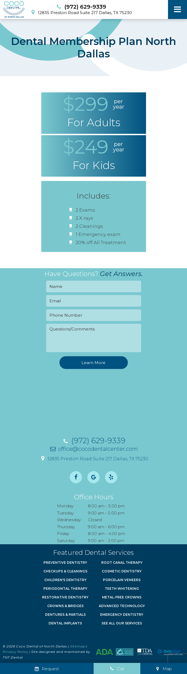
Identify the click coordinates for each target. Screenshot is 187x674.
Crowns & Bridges (65, 606)
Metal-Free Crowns (121, 597)
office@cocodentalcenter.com (93, 449)
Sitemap (77, 646)
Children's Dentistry (65, 580)
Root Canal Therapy (121, 562)
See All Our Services (122, 623)
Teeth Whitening (122, 588)
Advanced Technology (122, 606)
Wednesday (69, 519)
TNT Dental (13, 657)
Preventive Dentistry (65, 562)
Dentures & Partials (65, 615)
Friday (63, 533)
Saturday (66, 540)
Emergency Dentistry (121, 615)
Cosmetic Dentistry (122, 571)
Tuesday (65, 513)
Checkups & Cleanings (65, 571)
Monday (65, 505)
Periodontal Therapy (65, 588)
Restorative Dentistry (65, 597)
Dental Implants (65, 623)
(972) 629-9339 (80, 6)
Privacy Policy (15, 652)
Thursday (66, 526)
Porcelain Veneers (122, 580)
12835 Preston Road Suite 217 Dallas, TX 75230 (80, 12)
